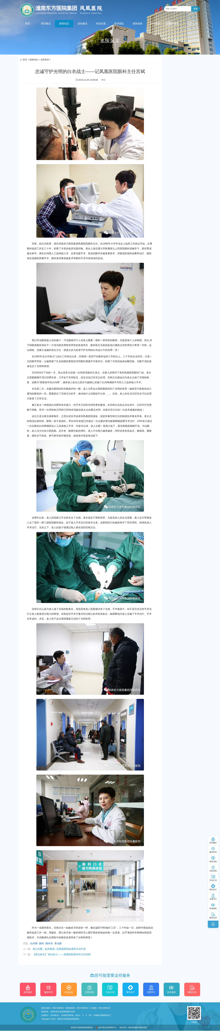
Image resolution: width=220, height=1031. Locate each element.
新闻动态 (64, 23)
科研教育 (156, 23)
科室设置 (101, 23)
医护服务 (174, 23)
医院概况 (46, 23)
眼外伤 (49, 943)
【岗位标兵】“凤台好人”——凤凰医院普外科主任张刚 (62, 954)
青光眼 (58, 943)
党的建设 (82, 23)
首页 (27, 23)
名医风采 (44, 59)
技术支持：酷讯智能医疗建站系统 (133, 1027)
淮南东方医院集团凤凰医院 (82, 1027)
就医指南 (137, 23)
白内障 (34, 943)
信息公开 (192, 23)
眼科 (41, 943)
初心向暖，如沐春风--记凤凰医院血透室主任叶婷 (59, 949)
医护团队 (119, 23)
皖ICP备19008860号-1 (107, 1027)
